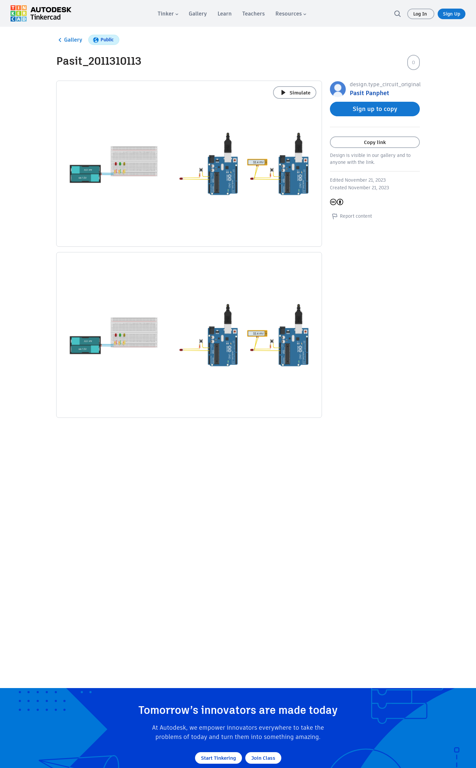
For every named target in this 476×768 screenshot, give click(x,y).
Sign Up (451, 14)
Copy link (375, 142)
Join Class (263, 757)
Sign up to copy (375, 109)
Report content (351, 216)
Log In (420, 14)
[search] (397, 13)
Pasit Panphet (369, 93)
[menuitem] (168, 14)
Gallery (69, 40)
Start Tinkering (218, 757)
